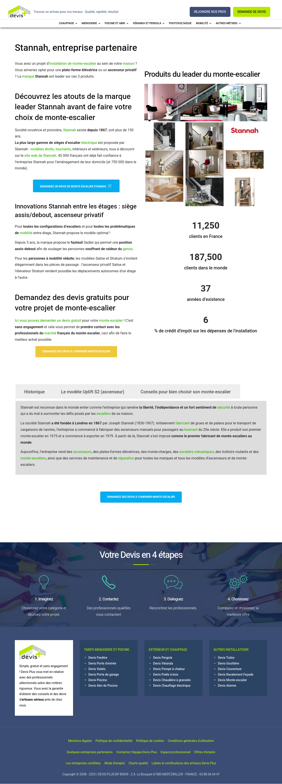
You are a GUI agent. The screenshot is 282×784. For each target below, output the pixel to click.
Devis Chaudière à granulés (172, 680)
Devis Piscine (98, 680)
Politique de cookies (153, 741)
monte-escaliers (33, 458)
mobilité (26, 233)
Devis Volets (97, 669)
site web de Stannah (40, 155)
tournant (190, 429)
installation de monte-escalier (72, 63)
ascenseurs (82, 452)
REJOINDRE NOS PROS (210, 12)
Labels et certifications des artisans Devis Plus (192, 763)
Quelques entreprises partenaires (81, 752)
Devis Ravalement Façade (235, 674)
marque (28, 76)
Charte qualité (141, 763)
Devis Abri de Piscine (103, 685)
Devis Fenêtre (98, 657)
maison (128, 63)
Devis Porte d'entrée (102, 663)
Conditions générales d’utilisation (200, 741)
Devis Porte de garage (104, 674)
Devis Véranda (163, 663)
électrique (89, 142)
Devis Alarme (227, 685)
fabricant (183, 423)
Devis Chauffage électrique (171, 685)
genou (128, 249)
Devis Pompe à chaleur (169, 669)
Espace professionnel (178, 752)
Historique (34, 392)
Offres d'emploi (213, 752)
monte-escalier (111, 320)
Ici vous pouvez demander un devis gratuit (48, 320)
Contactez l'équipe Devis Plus (133, 752)
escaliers (104, 413)
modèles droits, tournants (50, 149)
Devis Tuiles (226, 657)
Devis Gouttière (228, 663)
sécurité (223, 407)
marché (50, 333)
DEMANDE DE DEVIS (252, 12)
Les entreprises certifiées (74, 763)
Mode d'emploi (112, 763)
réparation (126, 458)
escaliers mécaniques (196, 452)
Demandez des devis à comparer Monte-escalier (76, 351)
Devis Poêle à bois (165, 674)
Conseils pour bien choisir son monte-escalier (186, 392)
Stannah (69, 130)
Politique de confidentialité (111, 741)
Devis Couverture (230, 669)
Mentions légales (71, 741)
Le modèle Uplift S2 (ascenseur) (92, 392)
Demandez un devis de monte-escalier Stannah (75, 186)
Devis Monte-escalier (232, 680)
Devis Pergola (162, 657)
